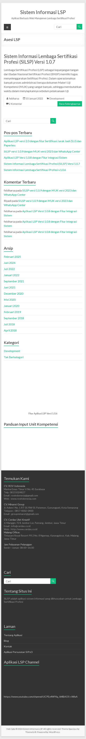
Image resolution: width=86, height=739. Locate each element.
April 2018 (10, 330)
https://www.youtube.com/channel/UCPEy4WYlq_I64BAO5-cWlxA (41, 696)
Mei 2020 (10, 299)
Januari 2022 (11, 275)
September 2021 (14, 281)
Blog (6, 640)
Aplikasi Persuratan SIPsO (18, 651)
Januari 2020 (11, 305)
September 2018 (14, 318)
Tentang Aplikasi (13, 635)
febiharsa (14, 98)
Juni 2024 (9, 262)
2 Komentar (15, 103)
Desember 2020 (13, 293)
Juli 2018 (9, 324)
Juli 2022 (9, 269)
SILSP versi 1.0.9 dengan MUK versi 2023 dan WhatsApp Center (42, 151)
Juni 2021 (9, 287)
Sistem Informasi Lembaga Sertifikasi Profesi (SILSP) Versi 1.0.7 (40, 59)
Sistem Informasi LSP (43, 12)
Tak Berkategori (14, 357)
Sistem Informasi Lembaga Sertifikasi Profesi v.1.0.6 (35, 169)
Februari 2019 (12, 312)
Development (57, 98)
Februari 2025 (12, 256)
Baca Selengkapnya (69, 103)
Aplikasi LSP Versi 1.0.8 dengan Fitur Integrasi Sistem (35, 157)
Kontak (8, 646)
